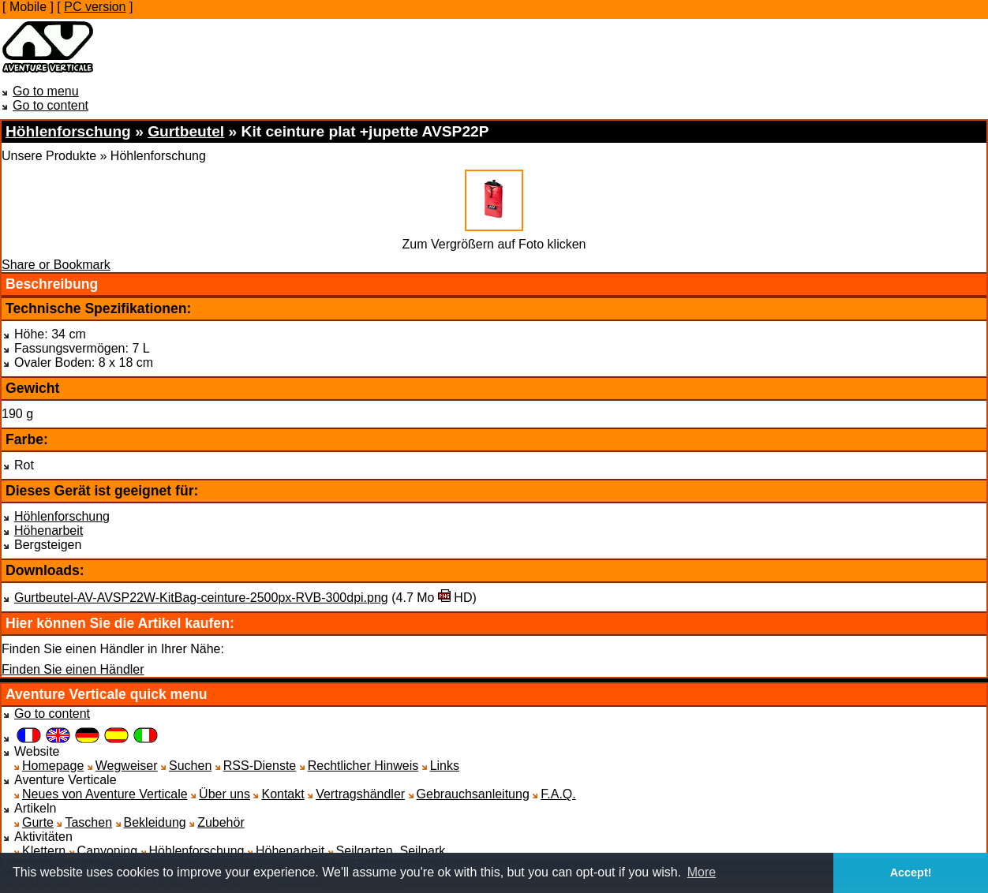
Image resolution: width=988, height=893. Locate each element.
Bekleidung (155, 822)
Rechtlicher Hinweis (363, 765)
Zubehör (221, 822)
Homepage (53, 765)
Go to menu (46, 91)
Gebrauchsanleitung (473, 794)
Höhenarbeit (48, 530)
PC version (94, 6)
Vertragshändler (360, 794)
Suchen (190, 765)
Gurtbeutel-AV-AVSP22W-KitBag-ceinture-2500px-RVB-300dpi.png (201, 597)
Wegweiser (126, 765)
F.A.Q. (558, 794)
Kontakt (282, 794)
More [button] (701, 872)
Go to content (50, 105)
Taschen (88, 822)
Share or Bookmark (56, 264)
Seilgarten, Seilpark (391, 851)
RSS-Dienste (259, 765)
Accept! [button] (911, 872)
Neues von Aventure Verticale (105, 794)
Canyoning (107, 851)
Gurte (38, 822)
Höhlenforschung (62, 516)
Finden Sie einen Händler (73, 669)
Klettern (43, 851)
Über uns (224, 794)
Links (444, 765)
